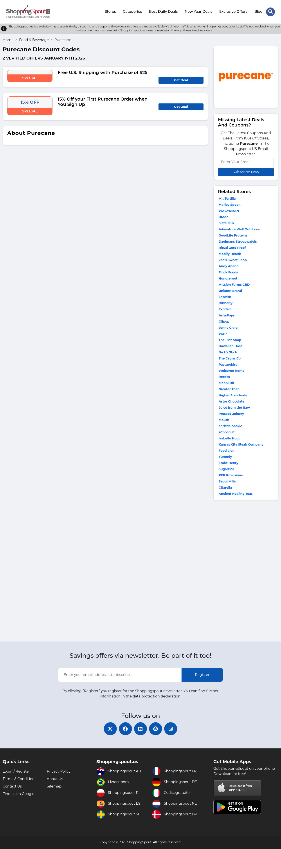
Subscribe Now (246, 172)
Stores (110, 11)
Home (8, 40)
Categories (132, 11)
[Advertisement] (245, 572)
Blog (258, 11)
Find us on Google (18, 794)
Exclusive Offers (233, 11)
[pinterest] (155, 728)
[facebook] (125, 728)
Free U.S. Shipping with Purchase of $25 (103, 72)
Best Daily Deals (163, 11)
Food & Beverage (34, 40)
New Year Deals (198, 11)
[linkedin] (140, 728)
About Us (55, 779)
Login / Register (16, 771)
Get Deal (181, 80)
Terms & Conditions (19, 779)
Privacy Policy (59, 771)
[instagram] (171, 728)
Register (202, 674)
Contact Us (12, 786)
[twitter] (109, 728)
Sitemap (54, 786)
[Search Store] (270, 11)
